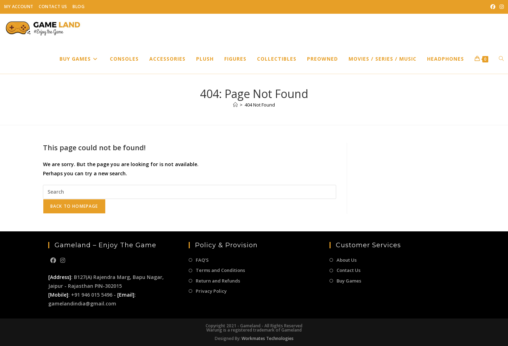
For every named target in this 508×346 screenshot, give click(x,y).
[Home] (235, 105)
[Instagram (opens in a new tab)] (500, 6)
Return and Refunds (218, 281)
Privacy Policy (211, 291)
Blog (78, 7)
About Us (347, 260)
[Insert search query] (189, 192)
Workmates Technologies (268, 338)
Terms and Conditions (220, 270)
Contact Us (53, 7)
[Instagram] (62, 260)
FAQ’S (202, 260)
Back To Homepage (74, 206)
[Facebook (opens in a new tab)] (492, 6)
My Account (18, 7)
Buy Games (349, 281)
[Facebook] (53, 260)
